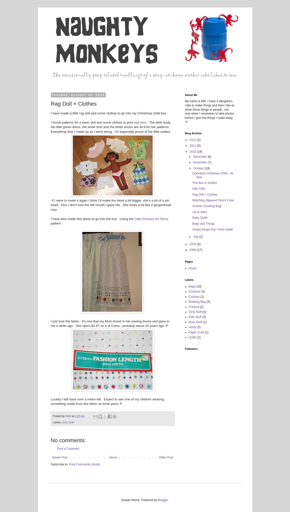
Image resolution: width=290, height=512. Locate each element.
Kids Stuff (195, 317)
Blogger (163, 500)
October (198, 168)
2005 (193, 244)
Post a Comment (68, 448)
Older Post (166, 457)
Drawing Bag (197, 301)
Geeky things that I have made (212, 229)
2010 (193, 151)
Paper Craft (196, 332)
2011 (193, 145)
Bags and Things (203, 223)
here (143, 122)
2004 (193, 250)
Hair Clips (198, 188)
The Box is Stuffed (204, 183)
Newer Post (60, 457)
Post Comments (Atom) (84, 464)
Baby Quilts (199, 217)
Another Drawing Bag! (206, 206)
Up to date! (199, 212)
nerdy (192, 327)
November (200, 162)
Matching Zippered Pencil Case (213, 200)
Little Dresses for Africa (151, 219)
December (200, 156)
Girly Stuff (68, 422)
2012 (193, 140)
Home (113, 457)
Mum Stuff (195, 322)
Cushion (194, 296)
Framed (194, 307)
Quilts (192, 337)
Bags (192, 286)
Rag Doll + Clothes (204, 194)
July (196, 236)
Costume (195, 291)
